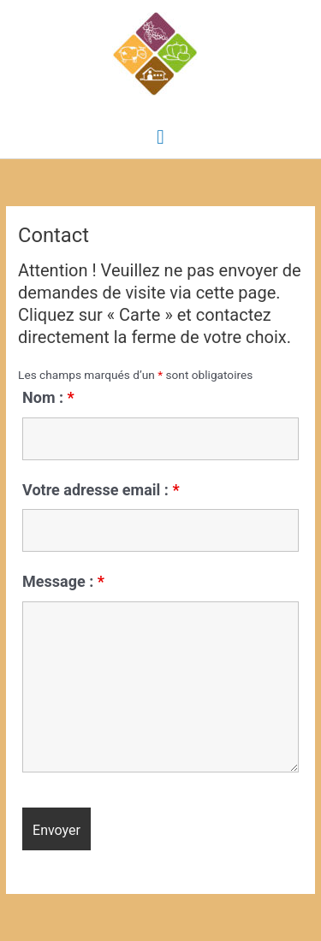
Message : (63, 581)
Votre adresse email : (101, 490)
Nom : (48, 397)
